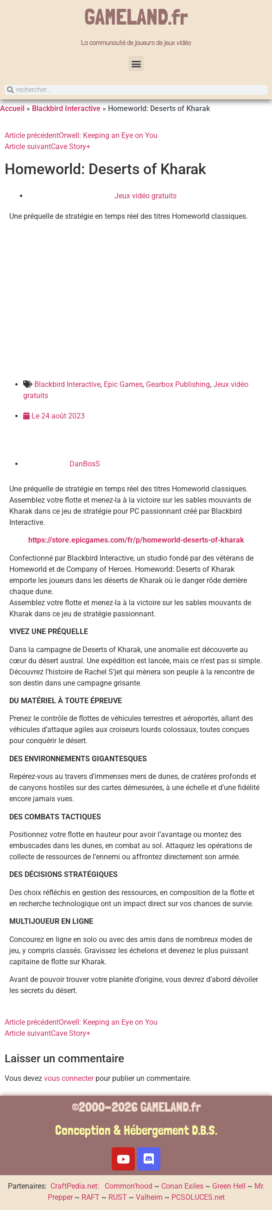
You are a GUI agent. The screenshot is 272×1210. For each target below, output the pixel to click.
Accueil (12, 108)
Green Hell (229, 1186)
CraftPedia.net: (76, 1186)
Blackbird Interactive (66, 108)
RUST (117, 1197)
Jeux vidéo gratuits (145, 195)
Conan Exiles (182, 1186)
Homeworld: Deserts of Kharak (105, 169)
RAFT (91, 1197)
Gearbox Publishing (178, 384)
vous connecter (69, 1078)
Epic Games (123, 384)
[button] (136, 63)
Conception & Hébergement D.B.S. (136, 1130)
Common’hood (128, 1186)
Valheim (149, 1197)
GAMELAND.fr (136, 17)
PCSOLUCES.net (198, 1197)
